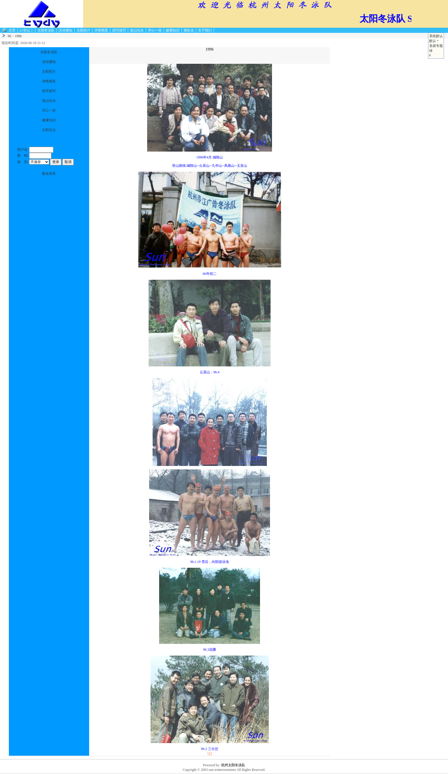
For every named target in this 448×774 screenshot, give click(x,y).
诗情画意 (101, 30)
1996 (18, 36)
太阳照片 (83, 30)
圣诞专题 (436, 46)
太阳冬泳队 (46, 30)
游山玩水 (137, 30)
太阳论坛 (49, 130)
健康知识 (172, 30)
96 (9, 36)
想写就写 (119, 30)
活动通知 (65, 30)
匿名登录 (49, 174)
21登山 (25, 30)
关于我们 (205, 30)
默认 (432, 41)
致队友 (189, 30)
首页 (12, 30)
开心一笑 (155, 30)
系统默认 (436, 36)
